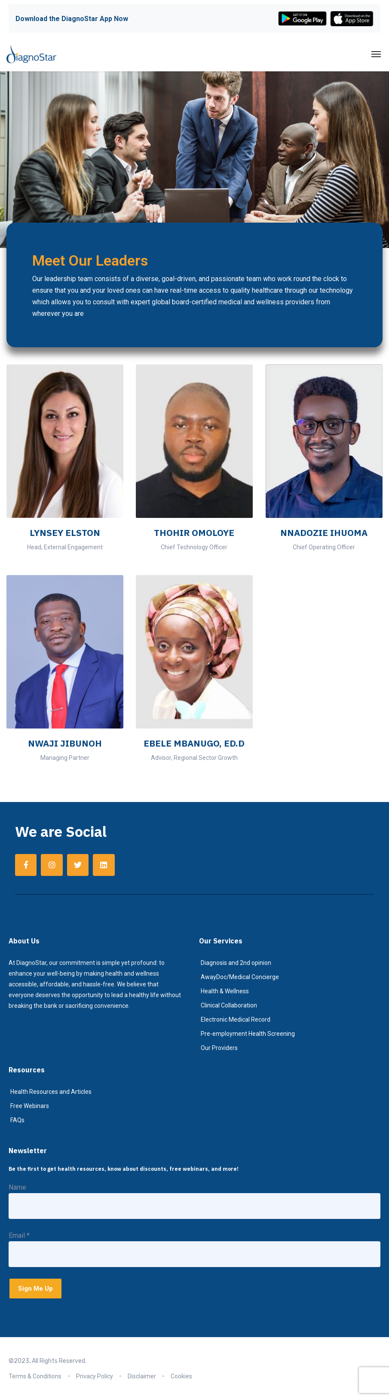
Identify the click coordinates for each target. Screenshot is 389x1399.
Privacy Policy (94, 1376)
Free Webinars (29, 1105)
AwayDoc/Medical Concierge (240, 976)
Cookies (181, 1376)
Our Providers (219, 1047)
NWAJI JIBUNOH (65, 743)
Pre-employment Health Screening (248, 1033)
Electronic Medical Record (235, 1019)
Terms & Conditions (35, 1376)
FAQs (17, 1120)
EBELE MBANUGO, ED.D (194, 743)
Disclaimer (142, 1376)
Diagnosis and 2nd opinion (236, 962)
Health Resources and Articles (51, 1091)
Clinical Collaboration (229, 1005)
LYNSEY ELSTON (65, 533)
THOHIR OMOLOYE (194, 533)
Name (17, 1187)
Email (19, 1235)
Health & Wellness (225, 991)
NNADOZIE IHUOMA (324, 533)
